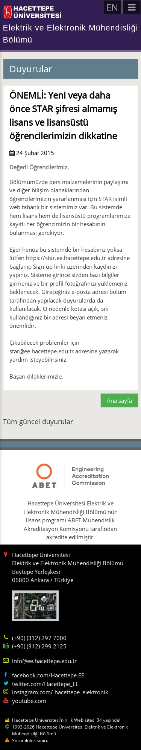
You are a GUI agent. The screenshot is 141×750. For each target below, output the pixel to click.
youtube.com (29, 700)
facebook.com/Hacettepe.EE (48, 675)
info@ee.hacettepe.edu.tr (44, 661)
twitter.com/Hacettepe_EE (45, 684)
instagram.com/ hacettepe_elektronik (60, 692)
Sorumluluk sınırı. (30, 740)
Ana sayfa (119, 400)
